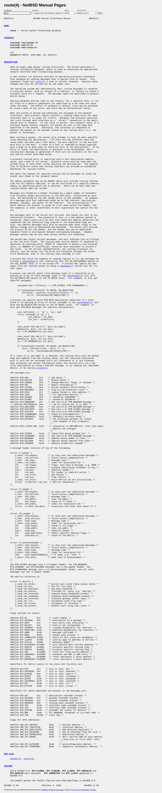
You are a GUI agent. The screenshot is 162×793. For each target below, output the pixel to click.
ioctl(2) (40, 81)
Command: (8, 10)
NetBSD (45, 790)
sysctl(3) (42, 368)
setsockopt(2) (30, 261)
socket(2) (15, 758)
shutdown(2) (66, 266)
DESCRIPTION (10, 62)
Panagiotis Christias (88, 790)
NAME (6, 26)
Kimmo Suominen (57, 790)
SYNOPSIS (9, 38)
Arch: (68, 10)
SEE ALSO (9, 754)
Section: (36, 10)
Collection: (81, 10)
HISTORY (8, 766)
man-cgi (75, 790)
